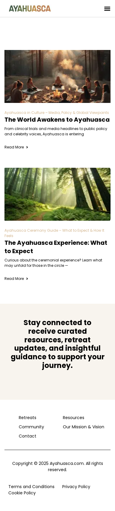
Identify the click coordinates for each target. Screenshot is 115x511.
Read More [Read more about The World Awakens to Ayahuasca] (16, 147)
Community (31, 427)
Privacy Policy (76, 487)
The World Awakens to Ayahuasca (57, 119)
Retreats (27, 418)
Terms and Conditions (31, 487)
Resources (73, 418)
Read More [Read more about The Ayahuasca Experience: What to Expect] (16, 278)
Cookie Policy (22, 493)
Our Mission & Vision (82, 427)
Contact (27, 436)
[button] (107, 8)
